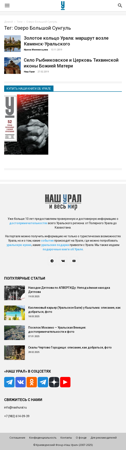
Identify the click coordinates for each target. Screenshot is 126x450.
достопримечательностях (28, 223)
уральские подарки (55, 245)
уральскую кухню (19, 245)
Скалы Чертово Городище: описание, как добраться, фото (70, 347)
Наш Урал (29, 71)
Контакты (66, 437)
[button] (7, 5)
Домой (8, 21)
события (47, 240)
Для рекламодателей (104, 437)
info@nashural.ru (15, 407)
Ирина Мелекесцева (36, 49)
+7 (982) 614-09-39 (16, 416)
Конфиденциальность (43, 437)
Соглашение (17, 437)
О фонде (81, 437)
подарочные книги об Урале (63, 249)
